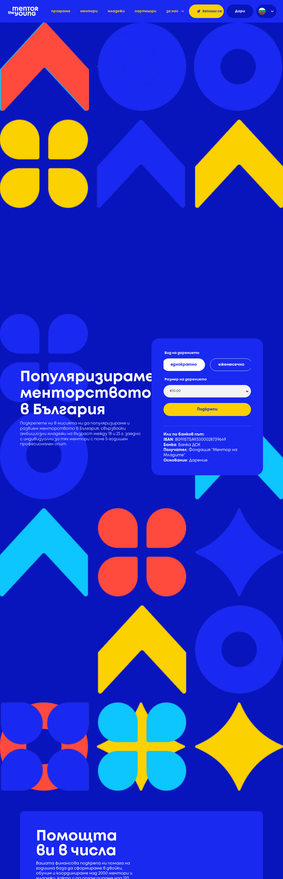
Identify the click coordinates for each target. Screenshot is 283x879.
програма (60, 11)
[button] (175, 11)
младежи (116, 11)
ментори (89, 11)
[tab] (183, 364)
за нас (172, 11)
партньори (145, 11)
